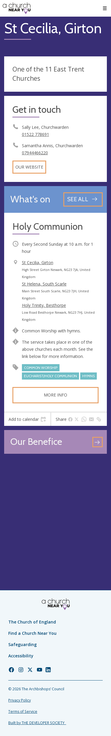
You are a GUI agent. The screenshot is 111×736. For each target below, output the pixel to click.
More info (55, 395)
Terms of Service (22, 711)
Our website (29, 167)
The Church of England (32, 622)
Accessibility (20, 656)
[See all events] (83, 199)
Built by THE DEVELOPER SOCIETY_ (37, 722)
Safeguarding (22, 644)
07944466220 (35, 153)
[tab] (27, 419)
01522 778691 (35, 134)
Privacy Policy (19, 700)
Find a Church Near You (32, 633)
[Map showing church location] (55, 509)
